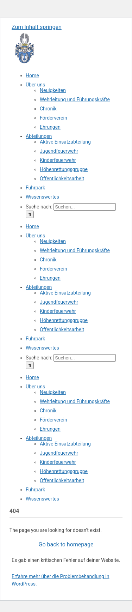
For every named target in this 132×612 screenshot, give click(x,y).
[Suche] (30, 214)
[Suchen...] (85, 207)
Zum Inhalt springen (37, 27)
